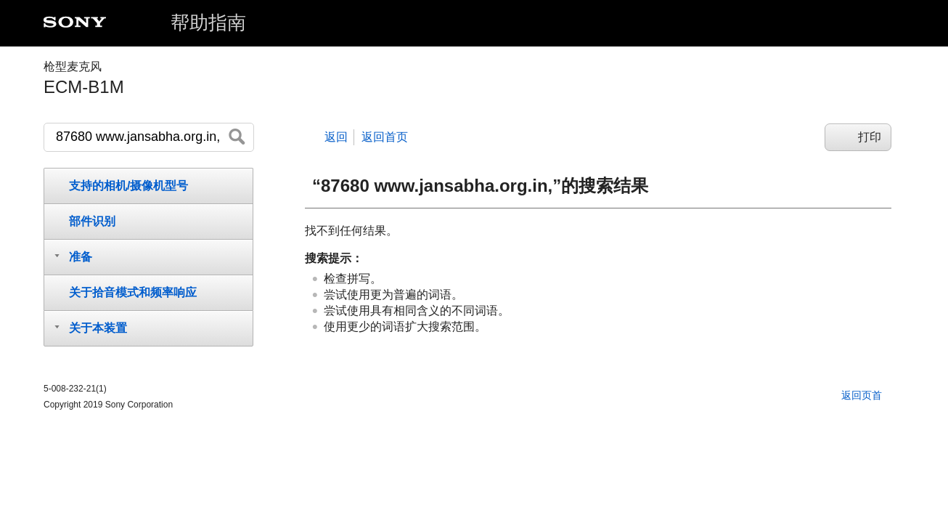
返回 (336, 137)
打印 (869, 137)
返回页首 (861, 395)
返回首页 (384, 137)
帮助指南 (208, 22)
